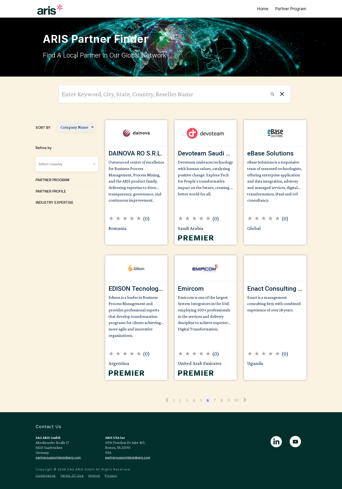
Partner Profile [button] (51, 191)
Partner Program (290, 8)
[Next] (244, 400)
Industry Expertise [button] (54, 202)
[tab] (67, 180)
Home (262, 8)
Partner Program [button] (52, 180)
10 (236, 400)
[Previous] (167, 400)
